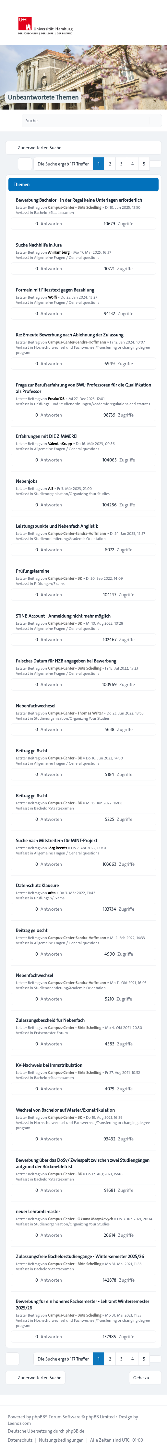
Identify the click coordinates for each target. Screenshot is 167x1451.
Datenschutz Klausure (37, 885)
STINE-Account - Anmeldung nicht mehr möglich (63, 616)
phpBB (38, 1417)
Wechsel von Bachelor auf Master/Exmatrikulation (65, 1110)
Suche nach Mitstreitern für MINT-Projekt (56, 840)
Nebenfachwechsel (34, 975)
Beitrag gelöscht (31, 750)
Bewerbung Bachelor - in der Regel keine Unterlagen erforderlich (79, 200)
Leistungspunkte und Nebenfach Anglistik (57, 526)
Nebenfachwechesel (35, 706)
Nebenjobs (26, 481)
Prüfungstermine (32, 571)
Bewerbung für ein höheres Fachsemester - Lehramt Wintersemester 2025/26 (82, 1304)
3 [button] (121, 164)
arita (51, 892)
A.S (50, 488)
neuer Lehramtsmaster (38, 1211)
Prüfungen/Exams (49, 583)
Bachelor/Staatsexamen (54, 212)
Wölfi (52, 297)
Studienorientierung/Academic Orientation (70, 538)
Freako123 (56, 398)
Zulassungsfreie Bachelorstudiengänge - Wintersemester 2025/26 (80, 1256)
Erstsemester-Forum (51, 1032)
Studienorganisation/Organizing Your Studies (72, 493)
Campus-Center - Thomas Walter (75, 713)
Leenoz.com (19, 1423)
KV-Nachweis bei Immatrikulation (49, 1065)
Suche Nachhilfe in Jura (39, 245)
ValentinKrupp (60, 443)
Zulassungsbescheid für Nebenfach (50, 1020)
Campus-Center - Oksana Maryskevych (80, 1219)
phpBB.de (75, 1431)
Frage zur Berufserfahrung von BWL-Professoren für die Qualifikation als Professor (83, 388)
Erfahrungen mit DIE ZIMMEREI (47, 436)
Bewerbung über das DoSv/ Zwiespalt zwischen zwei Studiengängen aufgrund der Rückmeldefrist (82, 1163)
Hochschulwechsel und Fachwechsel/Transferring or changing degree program (83, 349)
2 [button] (110, 164)
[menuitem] (20, 1440)
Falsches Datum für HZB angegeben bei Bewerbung (66, 661)
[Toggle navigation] (159, 22)
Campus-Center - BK (65, 578)
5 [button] (144, 164)
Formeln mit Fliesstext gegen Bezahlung (55, 290)
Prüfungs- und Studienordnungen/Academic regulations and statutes (92, 404)
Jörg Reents (57, 848)
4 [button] (132, 164)
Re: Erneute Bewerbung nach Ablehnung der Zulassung (69, 335)
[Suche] (143, 120)
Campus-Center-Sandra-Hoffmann (77, 342)
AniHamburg (58, 252)
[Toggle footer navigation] (7, 1400)
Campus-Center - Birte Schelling (74, 207)
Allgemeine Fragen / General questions (66, 257)
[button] (155, 163)
